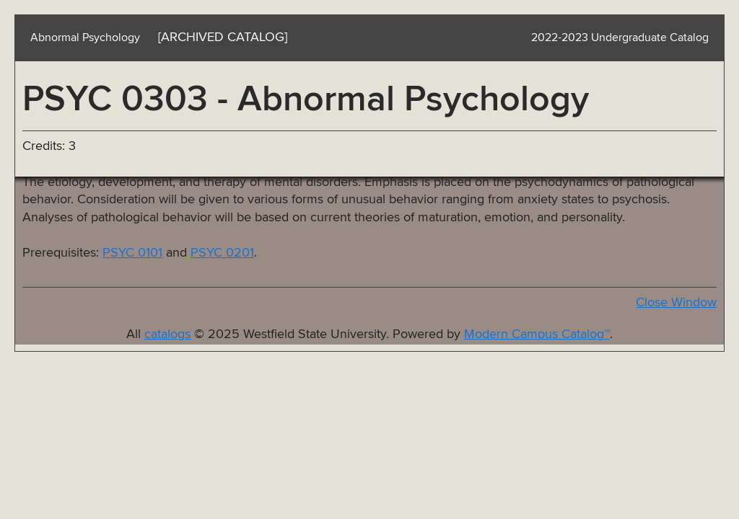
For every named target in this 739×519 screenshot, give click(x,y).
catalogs (167, 334)
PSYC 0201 (222, 253)
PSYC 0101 (132, 253)
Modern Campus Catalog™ (537, 334)
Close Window (676, 302)
